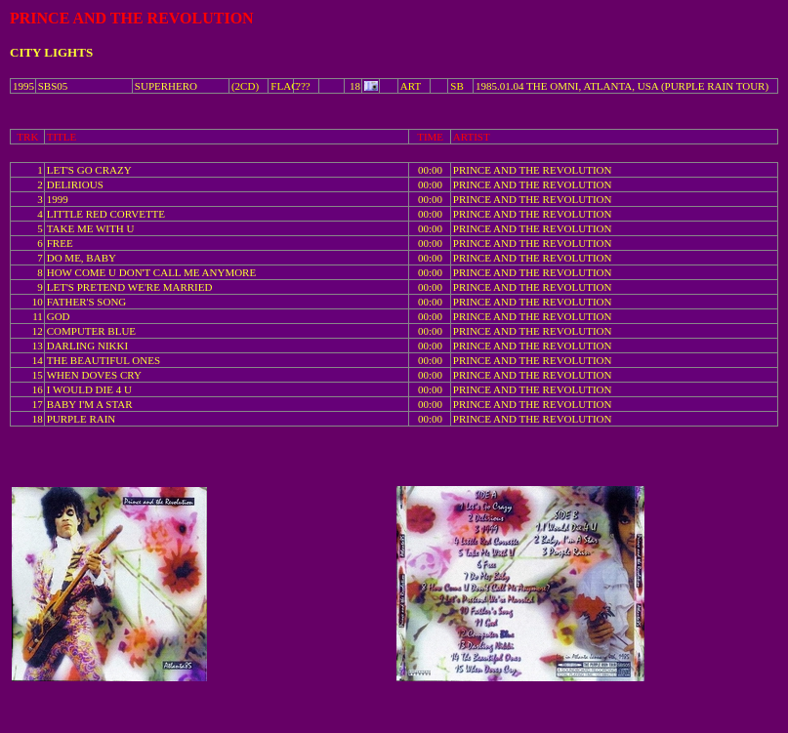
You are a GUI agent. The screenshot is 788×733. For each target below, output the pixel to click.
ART (410, 86)
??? (303, 86)
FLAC (284, 86)
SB (456, 86)
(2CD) (245, 86)
